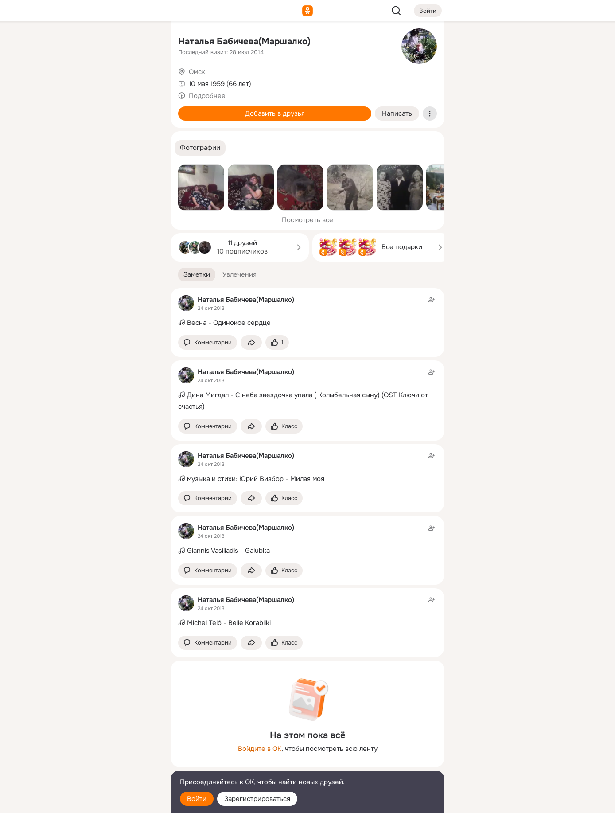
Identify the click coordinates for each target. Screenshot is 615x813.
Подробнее (207, 95)
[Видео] (144, 81)
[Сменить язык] (105, 763)
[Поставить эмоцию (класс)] (277, 342)
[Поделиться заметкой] (251, 342)
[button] (200, 148)
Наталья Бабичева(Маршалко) (244, 41)
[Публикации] (66, 81)
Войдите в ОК (259, 748)
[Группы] (144, 42)
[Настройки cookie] (105, 801)
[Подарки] (66, 120)
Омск (197, 71)
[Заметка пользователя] (307, 311)
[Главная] (66, 42)
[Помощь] (66, 159)
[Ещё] (105, 744)
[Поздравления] (105, 120)
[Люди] (105, 81)
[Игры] (144, 120)
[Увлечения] (105, 42)
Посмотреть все (307, 219)
